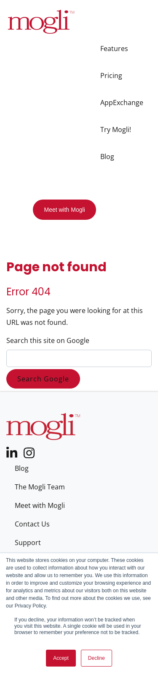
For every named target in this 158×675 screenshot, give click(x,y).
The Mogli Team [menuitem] (40, 486)
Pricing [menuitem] (111, 75)
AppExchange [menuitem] (121, 102)
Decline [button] (96, 658)
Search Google (43, 378)
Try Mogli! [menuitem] (115, 129)
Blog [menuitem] (107, 156)
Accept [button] (61, 658)
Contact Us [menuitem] (32, 524)
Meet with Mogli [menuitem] (40, 505)
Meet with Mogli (64, 209)
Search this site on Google (47, 340)
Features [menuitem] (114, 48)
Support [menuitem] (28, 542)
